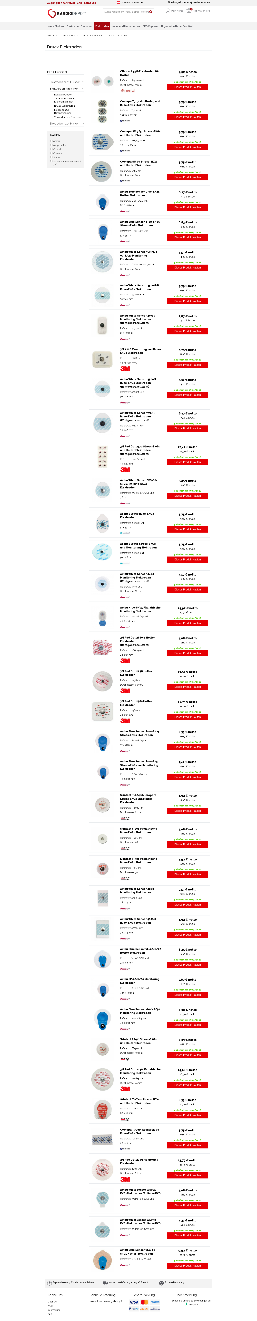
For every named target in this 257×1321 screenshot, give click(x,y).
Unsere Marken (55, 26)
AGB (50, 1306)
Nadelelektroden (63, 94)
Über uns (53, 1301)
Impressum (54, 1310)
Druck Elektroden (64, 106)
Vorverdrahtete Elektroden (68, 117)
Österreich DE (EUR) (130, 2)
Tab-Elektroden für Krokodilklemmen (64, 100)
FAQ (50, 1314)
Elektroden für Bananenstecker (62, 111)
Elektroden (57, 72)
